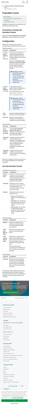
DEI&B (4, 372)
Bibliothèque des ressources (10, 316)
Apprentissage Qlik (7, 312)
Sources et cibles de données (10, 358)
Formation (5, 311)
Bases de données (8, 8)
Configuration (6, 20)
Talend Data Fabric (7, 328)
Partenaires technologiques (9, 357)
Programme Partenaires (8, 376)
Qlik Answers (6, 335)
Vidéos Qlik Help (7, 307)
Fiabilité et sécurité (7, 347)
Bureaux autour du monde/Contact (11, 381)
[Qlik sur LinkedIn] (22, 386)
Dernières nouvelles (7, 379)
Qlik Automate (6, 339)
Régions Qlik (6, 360)
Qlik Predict (6, 337)
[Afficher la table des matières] (3, 6)
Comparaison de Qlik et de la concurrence (13, 355)
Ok (14, 400)
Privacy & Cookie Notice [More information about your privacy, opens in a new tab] (18, 397)
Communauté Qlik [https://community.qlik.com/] (12, 385)
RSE (4, 370)
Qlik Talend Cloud (7, 326)
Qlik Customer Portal (8, 314)
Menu (27, 2)
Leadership (5, 368)
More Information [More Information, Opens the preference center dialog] (14, 403)
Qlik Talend (5, 325)
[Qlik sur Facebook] (9, 389)
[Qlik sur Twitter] (20, 386)
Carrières (5, 378)
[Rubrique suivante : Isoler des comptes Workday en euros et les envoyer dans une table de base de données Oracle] (21, 298)
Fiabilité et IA (6, 351)
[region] (14, 397)
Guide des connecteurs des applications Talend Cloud (14, 6)
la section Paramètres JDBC (13, 275)
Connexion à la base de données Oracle (12, 18)
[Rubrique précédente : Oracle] (7, 298)
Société (5, 367)
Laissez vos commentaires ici (10, 292)
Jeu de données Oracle (9, 21)
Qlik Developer (6, 309)
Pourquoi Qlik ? (6, 345)
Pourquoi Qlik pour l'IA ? (8, 353)
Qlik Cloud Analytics (7, 334)
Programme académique (9, 374)
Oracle (14, 8)
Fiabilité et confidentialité (9, 349)
